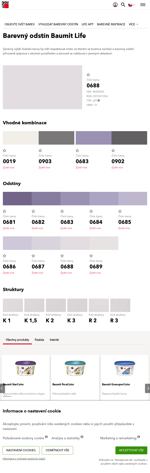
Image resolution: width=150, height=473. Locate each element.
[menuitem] (115, 4)
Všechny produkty (17, 339)
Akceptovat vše (131, 450)
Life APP (87, 24)
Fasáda (39, 339)
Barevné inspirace (111, 24)
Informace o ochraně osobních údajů (24, 459)
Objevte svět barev (20, 24)
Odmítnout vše (57, 450)
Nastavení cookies (21, 450)
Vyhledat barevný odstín (58, 24)
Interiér (54, 339)
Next (145, 388)
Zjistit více (8, 167)
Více (134, 24)
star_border (88, 75)
